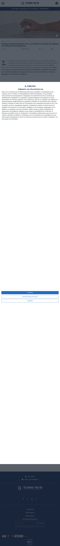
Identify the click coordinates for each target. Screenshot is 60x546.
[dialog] (30, 273)
